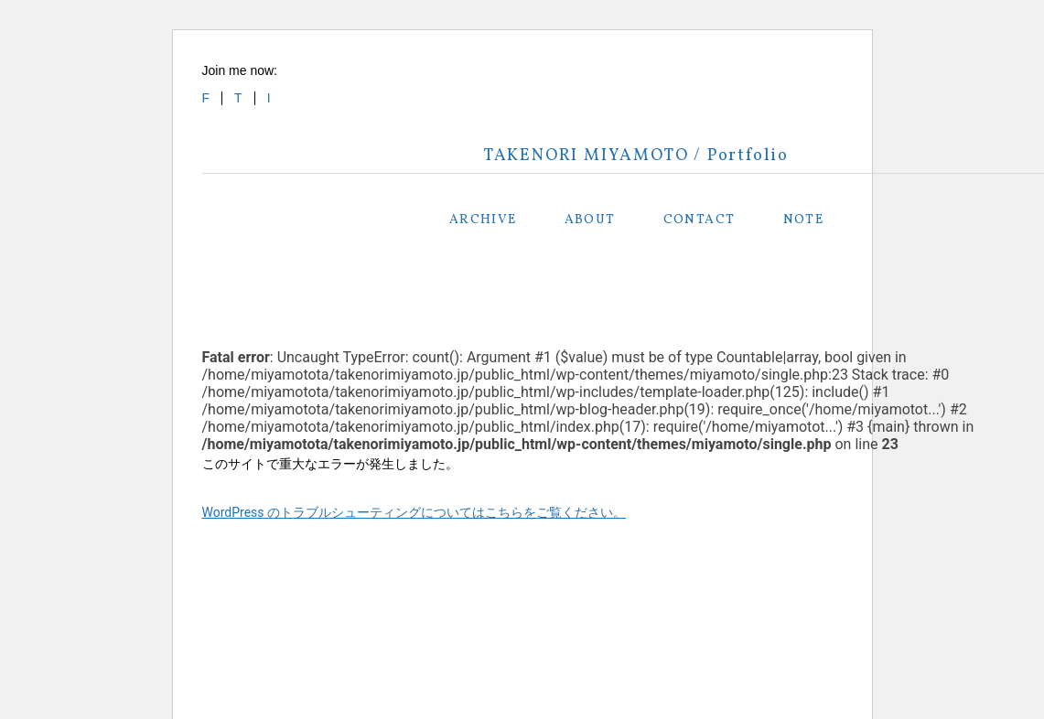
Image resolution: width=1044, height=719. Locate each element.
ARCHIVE (483, 220)
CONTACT (699, 220)
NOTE (803, 220)
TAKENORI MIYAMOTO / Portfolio (636, 156)
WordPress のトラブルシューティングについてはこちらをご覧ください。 (414, 512)
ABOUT (590, 220)
